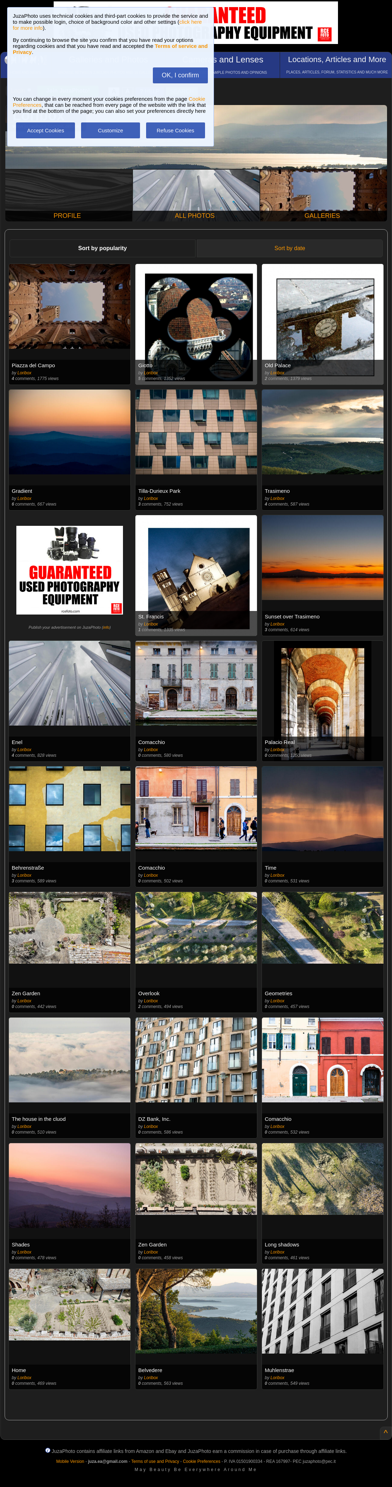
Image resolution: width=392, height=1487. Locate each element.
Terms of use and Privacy (155, 1461)
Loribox (24, 372)
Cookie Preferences (201, 1461)
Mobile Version (70, 1461)
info (106, 627)
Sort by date (289, 248)
